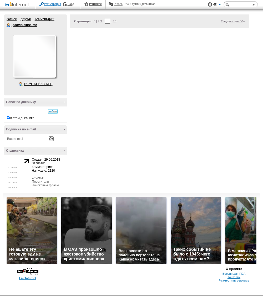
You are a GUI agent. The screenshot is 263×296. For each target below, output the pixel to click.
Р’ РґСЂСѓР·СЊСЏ (38, 84)
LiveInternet (17, 5)
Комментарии (44, 19)
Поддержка (210, 4)
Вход (71, 4)
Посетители (40, 181)
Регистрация (52, 4)
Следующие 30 (232, 21)
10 (114, 21)
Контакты (233, 277)
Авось (118, 4)
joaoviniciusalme (9, 25)
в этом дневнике (22, 118)
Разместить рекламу (234, 280)
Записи (12, 19)
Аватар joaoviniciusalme (34, 56)
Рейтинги (95, 4)
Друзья (26, 19)
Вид (217, 5)
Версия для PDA (234, 273)
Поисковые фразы (45, 185)
